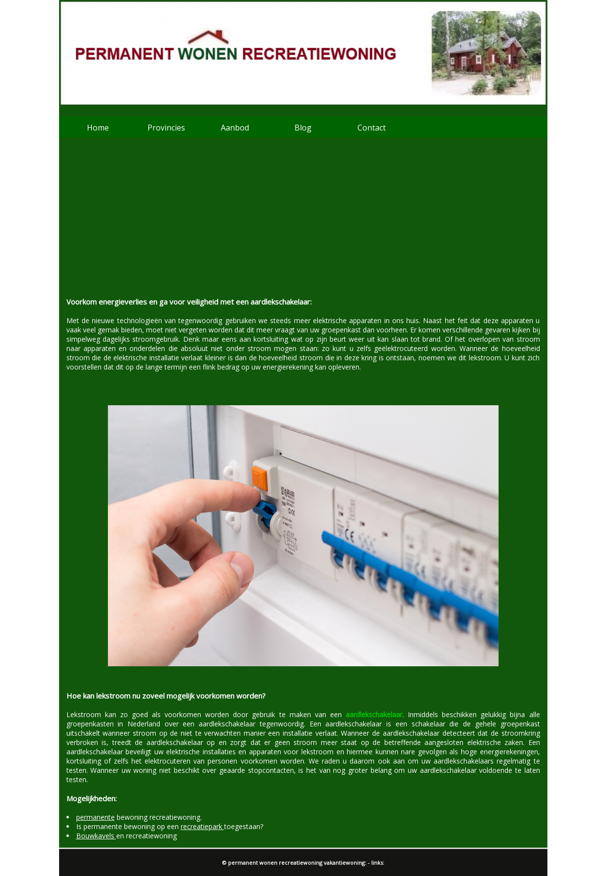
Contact (371, 127)
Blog (303, 127)
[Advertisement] (303, 223)
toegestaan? (222, 826)
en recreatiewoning (126, 835)
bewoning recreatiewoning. (139, 817)
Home (98, 127)
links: (377, 862)
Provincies (166, 127)
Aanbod (235, 127)
